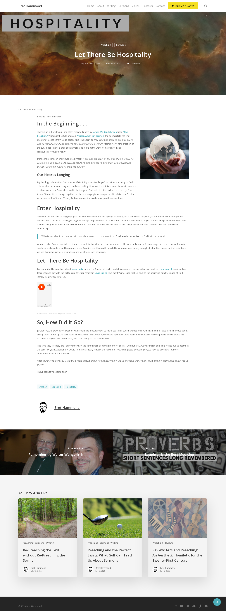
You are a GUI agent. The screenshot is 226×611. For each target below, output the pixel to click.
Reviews (168, 542)
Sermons (121, 44)
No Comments (134, 63)
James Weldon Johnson (105, 131)
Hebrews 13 (166, 269)
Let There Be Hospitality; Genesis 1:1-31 (62, 313)
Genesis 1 (56, 386)
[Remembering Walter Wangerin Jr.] (56, 452)
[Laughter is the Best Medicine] (169, 452)
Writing (50, 542)
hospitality (78, 269)
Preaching (105, 44)
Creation (43, 386)
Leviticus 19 (101, 272)
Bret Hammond (30, 6)
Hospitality (71, 386)
